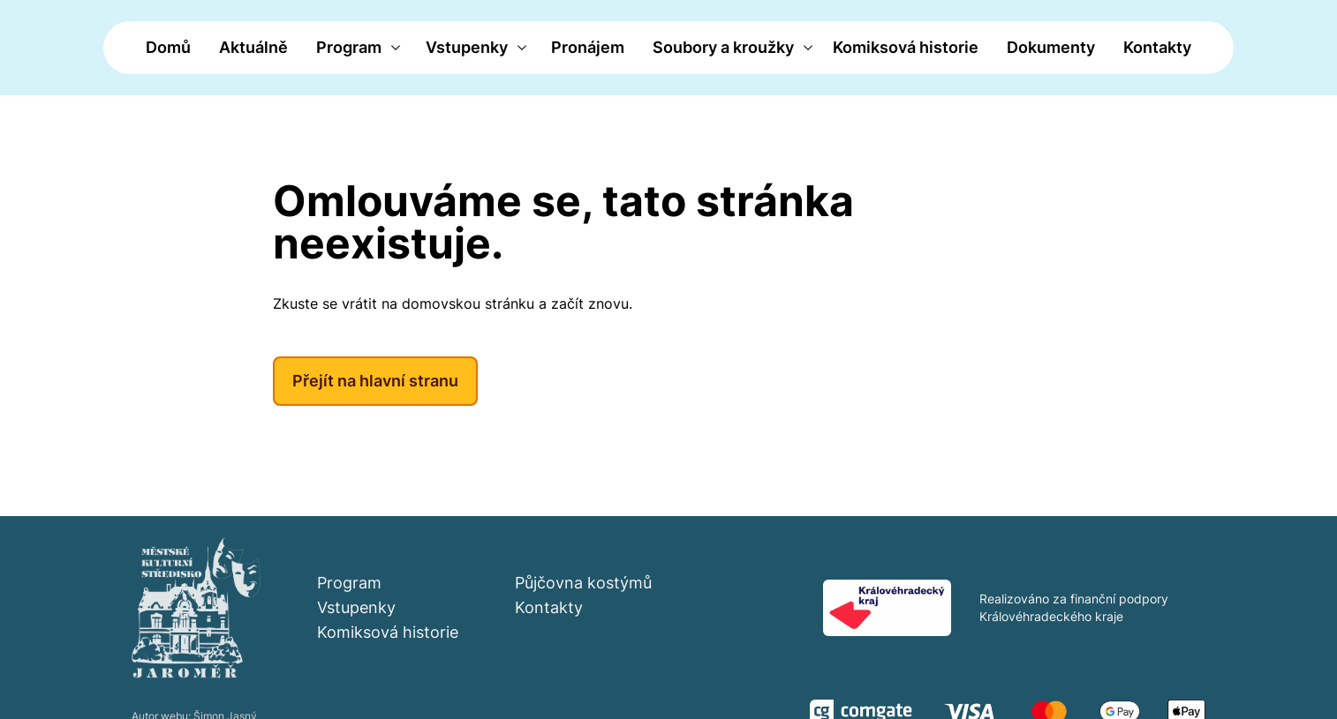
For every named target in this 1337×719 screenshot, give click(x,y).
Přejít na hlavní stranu (375, 380)
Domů (168, 47)
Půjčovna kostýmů (583, 582)
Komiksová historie (905, 47)
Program (348, 47)
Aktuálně (253, 47)
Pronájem (587, 47)
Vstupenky (467, 47)
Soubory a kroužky (723, 47)
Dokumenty (1051, 47)
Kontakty (1157, 47)
